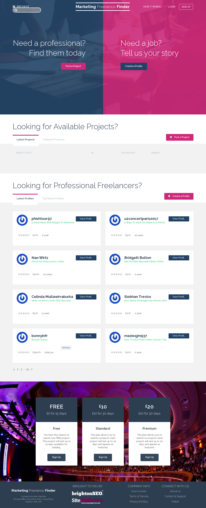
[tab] (26, 138)
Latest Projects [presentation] (26, 139)
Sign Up (56, 457)
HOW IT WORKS (152, 6)
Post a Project (73, 66)
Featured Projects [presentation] (54, 139)
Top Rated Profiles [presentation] (53, 198)
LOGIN (171, 6)
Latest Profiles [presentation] (25, 198)
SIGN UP (186, 7)
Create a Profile (133, 66)
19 (27, 369)
